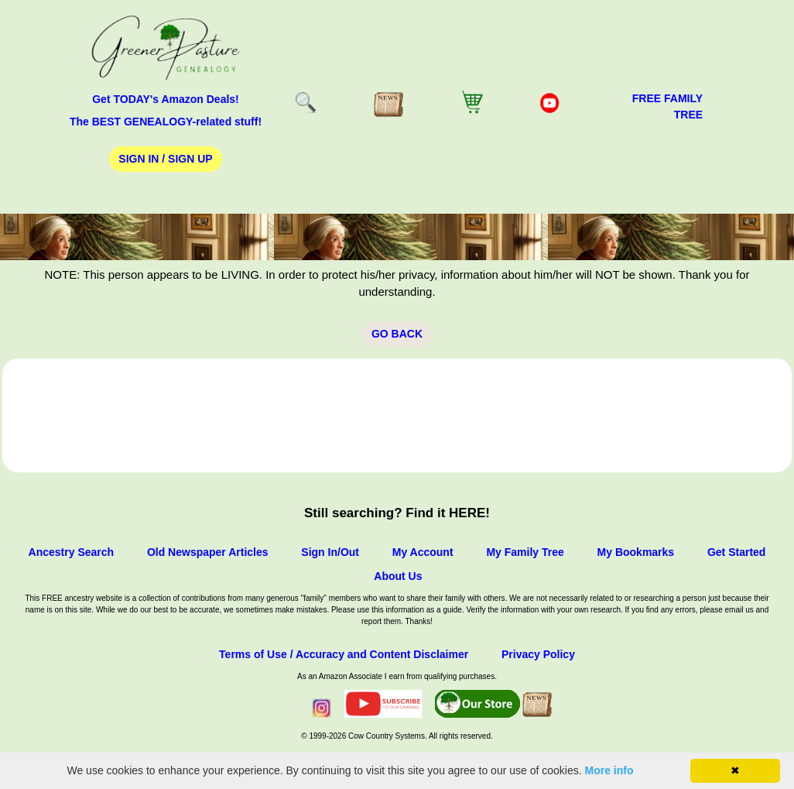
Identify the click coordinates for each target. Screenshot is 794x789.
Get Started (736, 552)
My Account (422, 552)
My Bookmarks (636, 552)
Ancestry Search (72, 552)
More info (609, 770)
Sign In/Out (330, 552)
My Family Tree (524, 552)
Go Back (397, 334)
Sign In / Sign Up (165, 159)
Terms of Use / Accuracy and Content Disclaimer (343, 654)
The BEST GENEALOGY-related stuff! (166, 121)
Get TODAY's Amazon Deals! (165, 99)
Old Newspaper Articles (208, 552)
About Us (398, 576)
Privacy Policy (538, 654)
